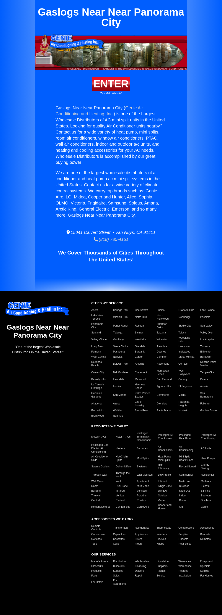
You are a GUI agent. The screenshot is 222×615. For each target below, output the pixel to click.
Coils (116, 543)
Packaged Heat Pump (185, 436)
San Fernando (165, 379)
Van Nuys (118, 339)
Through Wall (99, 474)
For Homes (206, 575)
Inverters (162, 534)
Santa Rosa (142, 410)
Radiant (120, 500)
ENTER (111, 84)
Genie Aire (143, 506)
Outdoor (162, 495)
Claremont (141, 372)
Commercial (186, 474)
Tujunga (117, 332)
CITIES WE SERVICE (107, 303)
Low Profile (164, 474)
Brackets (205, 534)
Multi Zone (143, 486)
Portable (142, 495)
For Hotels (97, 582)
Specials (205, 566)
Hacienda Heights (183, 403)
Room (94, 486)
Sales (116, 575)
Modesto (183, 410)
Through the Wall (123, 475)
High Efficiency (163, 466)
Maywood (140, 379)
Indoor (182, 495)
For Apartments (119, 582)
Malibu (182, 394)
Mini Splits (143, 458)
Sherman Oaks (162, 325)
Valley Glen (206, 332)
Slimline (205, 490)
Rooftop (141, 500)
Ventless (142, 490)
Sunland (96, 332)
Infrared (120, 490)
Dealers (139, 570)
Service (161, 575)
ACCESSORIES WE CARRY (112, 519)
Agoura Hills (164, 386)
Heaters (120, 448)
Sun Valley (206, 325)
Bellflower (206, 356)
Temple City (207, 372)
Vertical (120, 495)
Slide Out (184, 490)
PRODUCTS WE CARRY (109, 426)
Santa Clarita (120, 346)
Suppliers (162, 566)
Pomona (96, 351)
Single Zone (165, 486)
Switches (96, 539)
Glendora (162, 403)
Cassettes (119, 539)
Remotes (205, 539)
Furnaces (142, 448)
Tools (94, 543)
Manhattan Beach (163, 372)
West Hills (140, 339)
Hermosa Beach (140, 386)
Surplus (204, 570)
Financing (140, 566)
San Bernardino (206, 395)
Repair (138, 575)
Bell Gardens (120, 372)
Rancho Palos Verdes (208, 364)
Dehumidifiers (124, 466)
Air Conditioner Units (99, 458)
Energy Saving (205, 466)
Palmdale (162, 346)
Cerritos (183, 363)
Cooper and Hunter (164, 507)
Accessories (207, 527)
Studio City (184, 325)
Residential (207, 474)
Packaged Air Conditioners (165, 436)
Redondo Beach (96, 364)
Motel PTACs (98, 436)
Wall (118, 481)
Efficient (162, 481)
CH (181, 506)
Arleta (94, 310)
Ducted (183, 500)
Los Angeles (207, 339)
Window (162, 490)
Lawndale (118, 379)
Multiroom (206, 481)
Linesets (183, 539)
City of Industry (139, 403)
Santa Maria (164, 410)
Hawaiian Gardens (96, 395)
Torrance (205, 346)
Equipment (206, 561)
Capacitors (119, 534)
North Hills (141, 317)
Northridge (184, 317)
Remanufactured (101, 506)
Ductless (184, 486)
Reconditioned (187, 466)
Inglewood (184, 351)
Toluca (182, 332)
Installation (184, 575)
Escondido (97, 410)
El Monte (205, 351)
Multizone (184, 481)
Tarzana (161, 332)
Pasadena (119, 351)
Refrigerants (142, 527)
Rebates (183, 570)
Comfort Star (123, 506)
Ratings (161, 570)
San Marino (119, 394)
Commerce (163, 394)
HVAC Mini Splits (122, 458)
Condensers (98, 534)
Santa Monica (186, 356)
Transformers (121, 527)
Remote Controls (96, 528)
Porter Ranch (121, 325)
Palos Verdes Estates (142, 395)
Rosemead (163, 363)
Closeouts (97, 566)
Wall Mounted (145, 474)
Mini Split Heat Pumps (186, 458)
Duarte (204, 379)
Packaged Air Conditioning (208, 436)
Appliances (141, 534)
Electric (205, 486)
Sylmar (139, 332)
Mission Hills (120, 317)
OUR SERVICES (103, 554)
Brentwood (97, 415)
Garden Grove (208, 410)
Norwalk (117, 356)
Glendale (140, 346)
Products (96, 570)
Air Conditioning (186, 448)
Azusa (116, 403)
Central (95, 500)
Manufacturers (99, 561)
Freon (138, 543)
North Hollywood (163, 317)
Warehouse (185, 566)
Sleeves (161, 539)
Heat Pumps (208, 458)
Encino (161, 310)
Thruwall (96, 495)
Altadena (96, 403)
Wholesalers (142, 561)
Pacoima (205, 317)
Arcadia (139, 363)
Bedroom (206, 495)
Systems (142, 466)
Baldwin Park (120, 363)
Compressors (186, 527)
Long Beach (98, 346)
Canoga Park (120, 310)
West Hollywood (184, 372)
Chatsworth (141, 310)
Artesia (204, 386)
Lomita (117, 386)
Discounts (119, 566)
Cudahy (182, 379)
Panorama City (97, 325)
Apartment (143, 481)
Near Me (118, 415)
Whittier (117, 410)
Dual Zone (122, 486)
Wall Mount (97, 481)
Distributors (119, 561)
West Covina (98, 356)
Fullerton (205, 403)
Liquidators (163, 561)
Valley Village (99, 339)
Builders (96, 490)
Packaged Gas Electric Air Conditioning (99, 448)
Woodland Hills (184, 339)
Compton (162, 356)
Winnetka (162, 339)
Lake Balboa (207, 310)
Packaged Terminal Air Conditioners (144, 437)
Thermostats (164, 527)
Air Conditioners (165, 448)
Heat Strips (184, 543)
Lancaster (184, 346)
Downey (161, 351)
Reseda (139, 325)
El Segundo (185, 386)
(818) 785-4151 (111, 239)
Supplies (183, 534)
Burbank (140, 351)
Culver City (97, 372)
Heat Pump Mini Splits (164, 458)
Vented (162, 500)
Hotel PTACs (123, 436)
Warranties (184, 561)
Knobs (160, 543)
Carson (139, 356)
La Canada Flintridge (97, 386)
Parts (94, 575)
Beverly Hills (98, 379)
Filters (138, 539)
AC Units (206, 448)
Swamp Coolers (100, 466)
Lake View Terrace (97, 317)
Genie (204, 506)
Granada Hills (186, 310)
